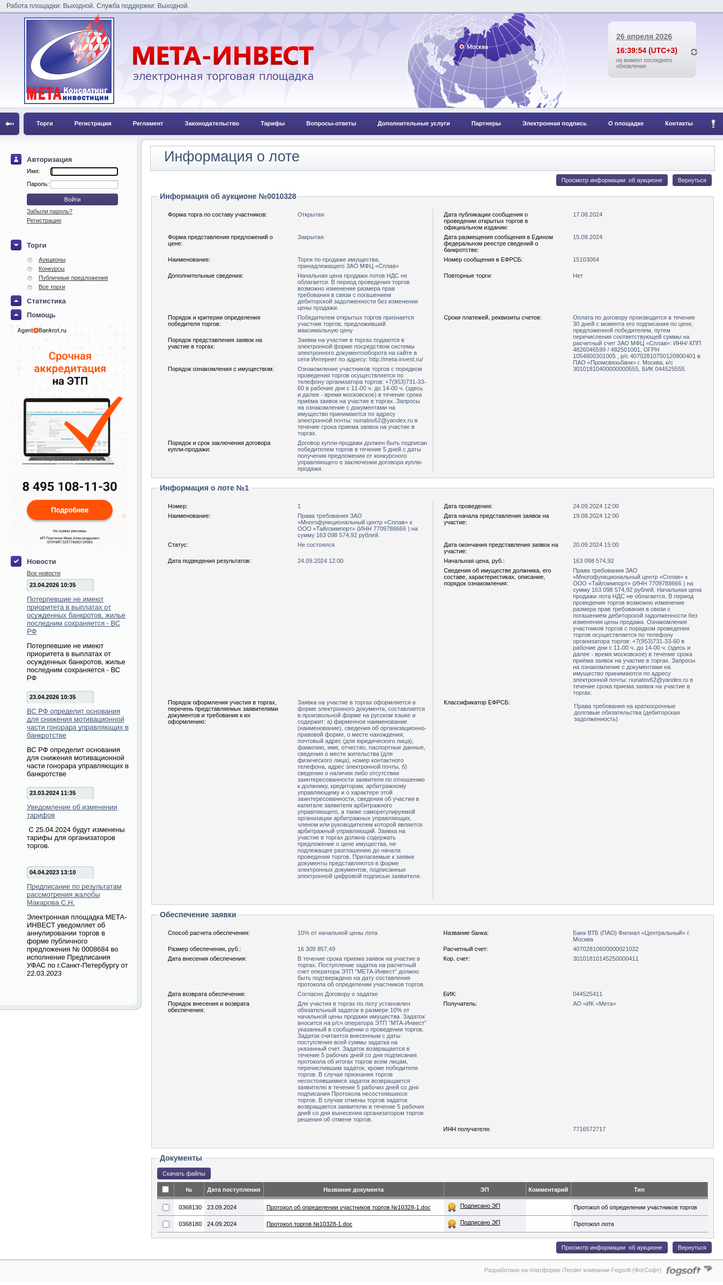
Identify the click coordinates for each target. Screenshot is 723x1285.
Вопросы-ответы (331, 123)
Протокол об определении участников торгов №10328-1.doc (349, 1207)
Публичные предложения (73, 277)
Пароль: (38, 184)
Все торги (52, 287)
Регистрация (93, 123)
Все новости (44, 573)
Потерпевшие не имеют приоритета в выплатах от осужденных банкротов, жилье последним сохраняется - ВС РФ (76, 615)
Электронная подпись (554, 123)
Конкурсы (51, 268)
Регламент (148, 123)
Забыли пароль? (49, 211)
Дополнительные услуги (414, 123)
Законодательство (212, 123)
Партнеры (486, 123)
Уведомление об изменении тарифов (72, 811)
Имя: (33, 171)
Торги (44, 123)
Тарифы (273, 123)
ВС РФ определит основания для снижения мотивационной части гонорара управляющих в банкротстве (78, 723)
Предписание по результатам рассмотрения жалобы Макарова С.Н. (74, 894)
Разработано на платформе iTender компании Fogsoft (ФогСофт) (572, 1270)
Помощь (41, 315)
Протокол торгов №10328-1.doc (309, 1224)
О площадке (626, 123)
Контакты (679, 123)
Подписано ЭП (480, 1205)
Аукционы (52, 259)
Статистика (46, 301)
